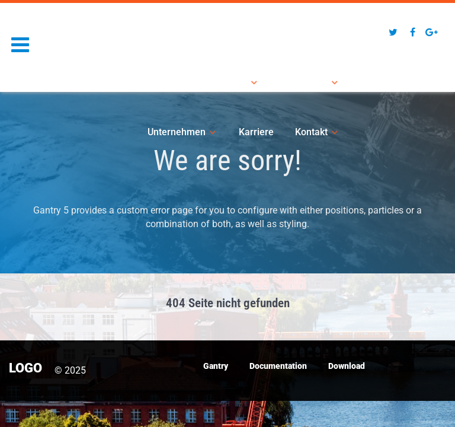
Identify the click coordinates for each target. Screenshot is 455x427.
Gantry (215, 366)
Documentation (278, 366)
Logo (31, 30)
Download (346, 366)
